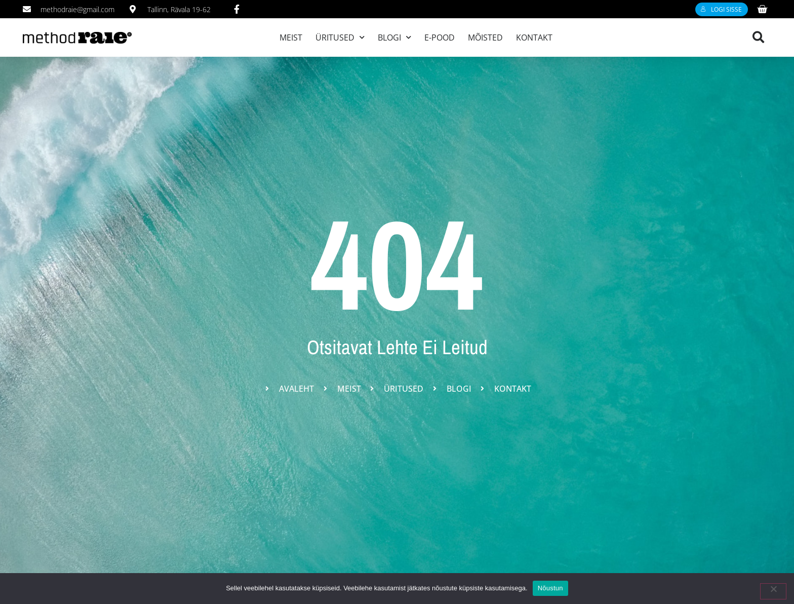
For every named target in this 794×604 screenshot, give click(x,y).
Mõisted (485, 37)
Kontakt (534, 37)
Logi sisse (721, 9)
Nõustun (550, 588)
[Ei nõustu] (773, 591)
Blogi (394, 37)
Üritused (340, 37)
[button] (758, 38)
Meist (291, 37)
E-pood (439, 37)
